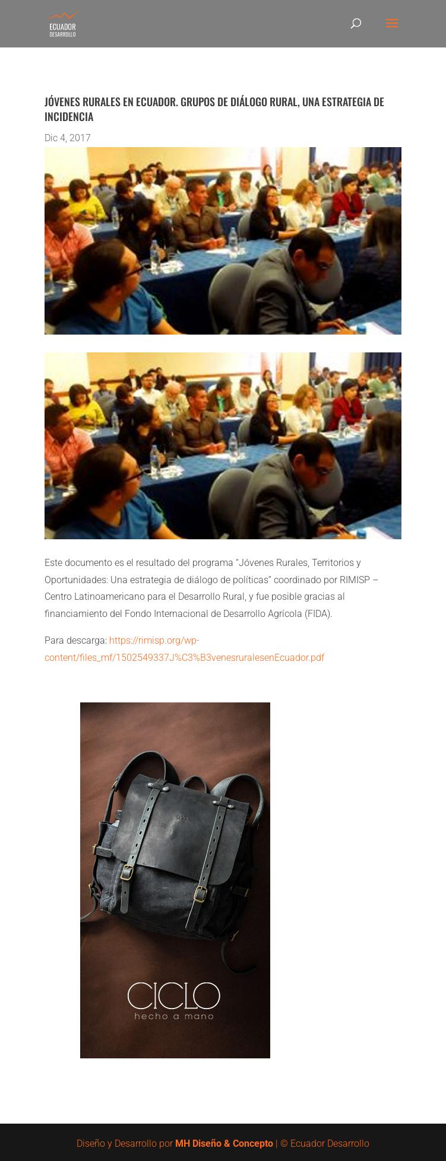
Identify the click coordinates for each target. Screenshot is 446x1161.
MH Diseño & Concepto (225, 1143)
